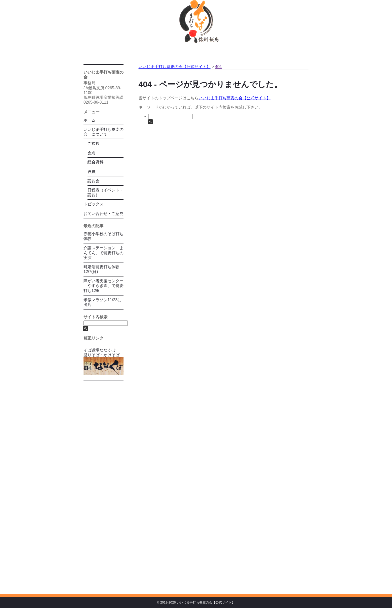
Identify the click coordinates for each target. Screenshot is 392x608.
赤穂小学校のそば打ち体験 (104, 236)
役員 (92, 171)
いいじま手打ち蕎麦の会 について (104, 131)
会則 (92, 153)
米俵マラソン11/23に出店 (103, 302)
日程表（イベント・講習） (106, 192)
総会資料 (96, 162)
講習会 (94, 181)
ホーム (90, 120)
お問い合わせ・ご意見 (104, 213)
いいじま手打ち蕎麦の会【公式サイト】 (234, 98)
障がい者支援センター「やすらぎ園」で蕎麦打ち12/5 (104, 285)
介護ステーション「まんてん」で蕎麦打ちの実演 (104, 252)
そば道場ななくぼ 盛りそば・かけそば (104, 361)
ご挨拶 (94, 143)
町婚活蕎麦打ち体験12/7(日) (102, 269)
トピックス (94, 204)
